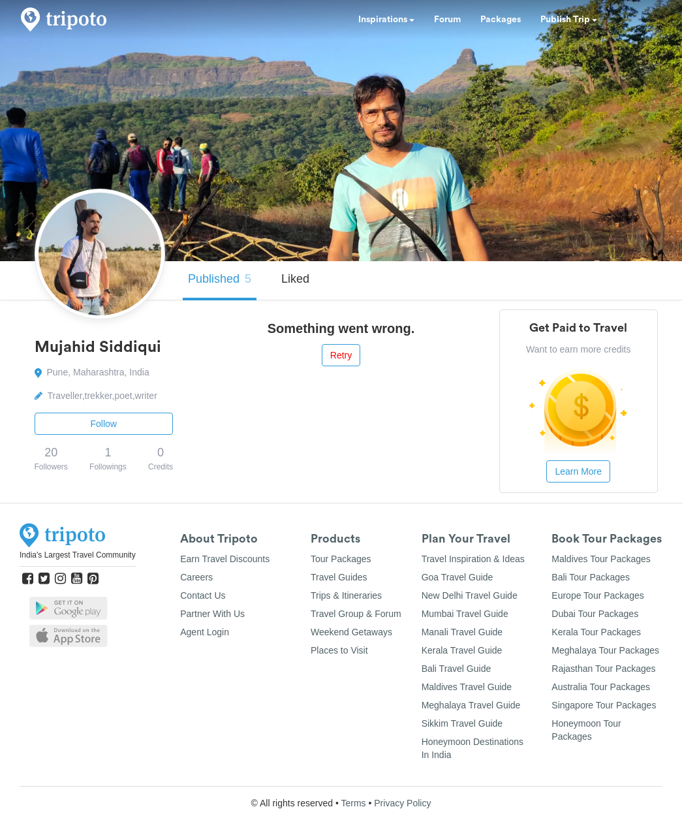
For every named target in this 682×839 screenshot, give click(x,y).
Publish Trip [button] (568, 19)
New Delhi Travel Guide (470, 595)
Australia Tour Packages (600, 687)
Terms (353, 803)
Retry (341, 355)
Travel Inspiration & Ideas (473, 559)
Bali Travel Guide (456, 668)
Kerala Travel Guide (462, 650)
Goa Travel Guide (457, 577)
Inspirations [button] (386, 19)
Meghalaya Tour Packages (605, 650)
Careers (196, 577)
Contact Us (202, 595)
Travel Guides (339, 577)
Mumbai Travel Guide (465, 614)
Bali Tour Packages (590, 577)
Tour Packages (341, 559)
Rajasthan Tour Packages (603, 668)
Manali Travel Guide (462, 632)
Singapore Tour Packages (603, 705)
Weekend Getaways (351, 632)
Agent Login (204, 632)
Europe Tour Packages (597, 595)
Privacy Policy (402, 803)
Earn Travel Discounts (225, 559)
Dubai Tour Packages (594, 614)
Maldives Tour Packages (600, 559)
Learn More (578, 471)
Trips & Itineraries (346, 595)
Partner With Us (212, 614)
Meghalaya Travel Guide (471, 705)
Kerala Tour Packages (596, 632)
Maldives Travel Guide (467, 687)
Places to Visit (339, 650)
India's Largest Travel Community (78, 555)
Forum (447, 19)
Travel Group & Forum (356, 614)
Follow (104, 424)
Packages (500, 19)
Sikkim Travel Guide (462, 723)
